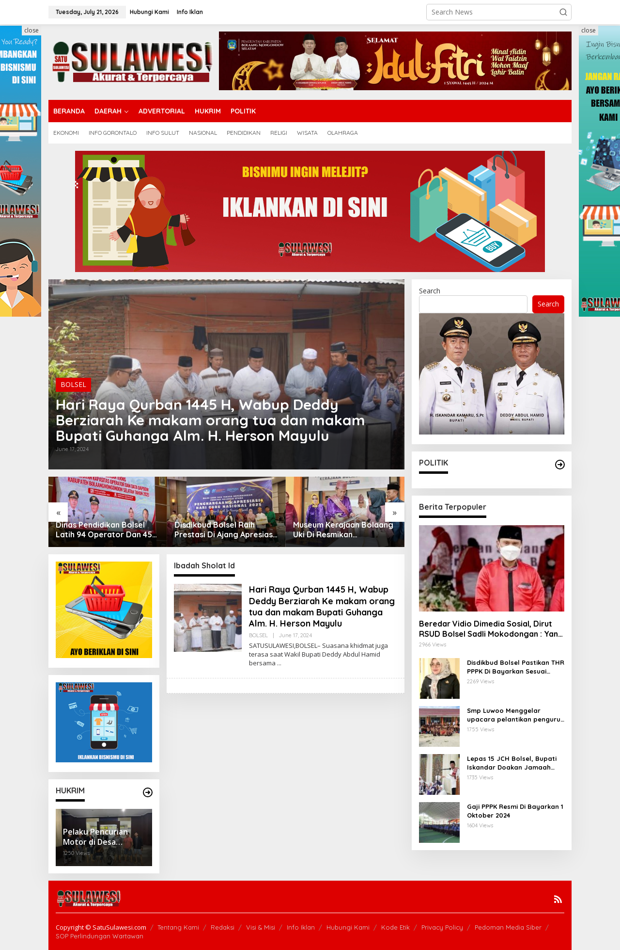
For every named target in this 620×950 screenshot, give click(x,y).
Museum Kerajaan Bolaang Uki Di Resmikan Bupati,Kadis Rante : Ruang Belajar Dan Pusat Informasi (344, 530)
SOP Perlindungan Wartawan (99, 936)
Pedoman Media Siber (508, 927)
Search (429, 290)
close (31, 30)
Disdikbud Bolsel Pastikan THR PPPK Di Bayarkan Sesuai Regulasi (515, 667)
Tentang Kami (178, 927)
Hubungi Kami (348, 927)
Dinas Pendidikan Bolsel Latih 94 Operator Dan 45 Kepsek (104, 530)
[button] (563, 12)
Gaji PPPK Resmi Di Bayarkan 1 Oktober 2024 (515, 811)
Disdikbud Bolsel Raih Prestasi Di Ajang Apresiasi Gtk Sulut (224, 530)
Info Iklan (301, 927)
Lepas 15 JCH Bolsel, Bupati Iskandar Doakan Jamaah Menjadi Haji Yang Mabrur (512, 763)
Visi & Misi (260, 927)
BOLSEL (73, 384)
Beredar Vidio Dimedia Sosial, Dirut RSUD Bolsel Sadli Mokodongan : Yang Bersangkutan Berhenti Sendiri (491, 629)
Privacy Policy (442, 927)
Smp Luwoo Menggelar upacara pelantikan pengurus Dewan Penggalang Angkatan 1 (515, 715)
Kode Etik (395, 927)
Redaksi (222, 927)
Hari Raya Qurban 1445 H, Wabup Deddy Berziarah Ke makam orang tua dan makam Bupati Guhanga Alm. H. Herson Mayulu (210, 420)
